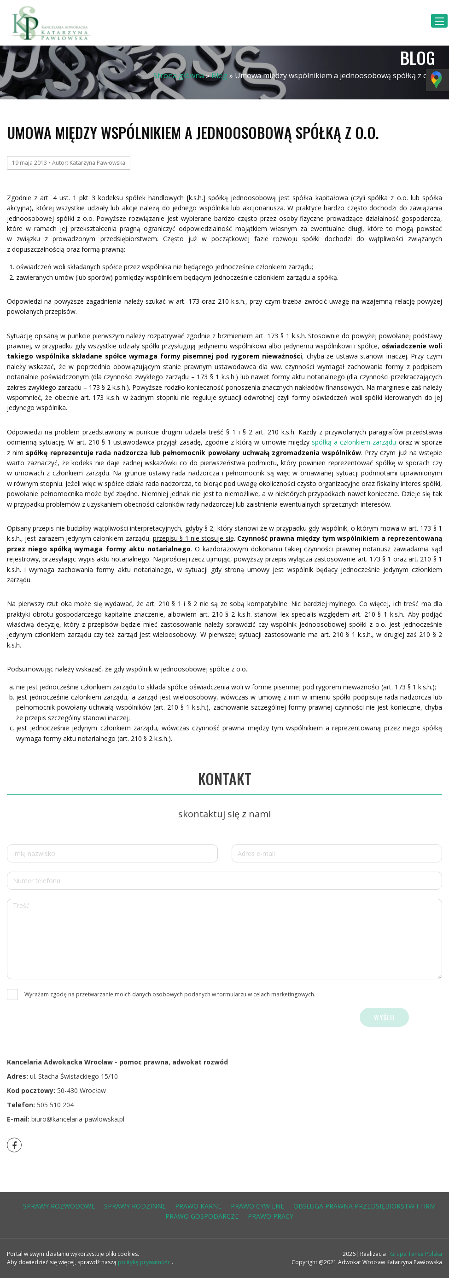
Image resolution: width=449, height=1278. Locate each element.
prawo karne (198, 1206)
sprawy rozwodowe (59, 1206)
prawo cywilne (257, 1206)
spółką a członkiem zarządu (354, 442)
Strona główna (178, 75)
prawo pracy (270, 1216)
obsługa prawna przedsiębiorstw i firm (364, 1206)
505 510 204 (55, 1104)
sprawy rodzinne (135, 1206)
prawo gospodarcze (202, 1216)
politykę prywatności (145, 1262)
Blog (219, 75)
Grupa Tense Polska (415, 1254)
